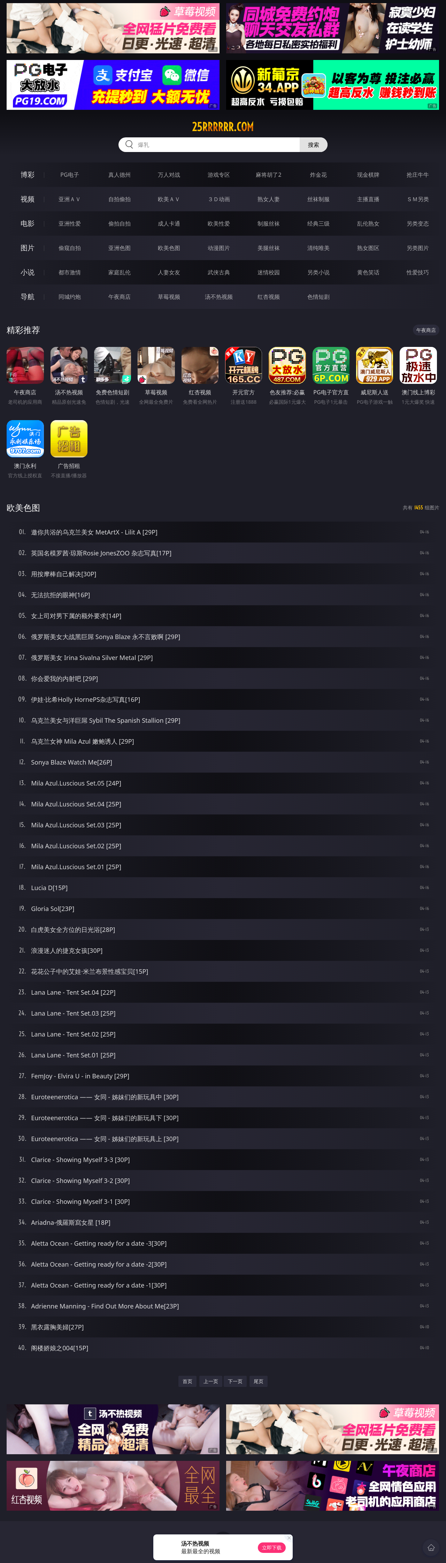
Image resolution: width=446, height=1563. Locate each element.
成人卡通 (169, 223)
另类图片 (418, 248)
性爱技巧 (418, 272)
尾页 (258, 1381)
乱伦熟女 (368, 223)
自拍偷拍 (119, 199)
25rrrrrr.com (223, 127)
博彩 (27, 174)
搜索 (313, 145)
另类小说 (318, 272)
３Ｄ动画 (219, 199)
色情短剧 (318, 297)
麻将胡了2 (268, 175)
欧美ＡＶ (169, 199)
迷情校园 (268, 272)
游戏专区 (219, 175)
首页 (187, 1381)
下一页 (235, 1381)
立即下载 (272, 1547)
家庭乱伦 (119, 272)
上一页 (210, 1381)
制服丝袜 (268, 223)
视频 (27, 199)
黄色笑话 (368, 272)
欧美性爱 (219, 223)
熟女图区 (368, 248)
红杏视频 (268, 297)
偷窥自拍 (70, 248)
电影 (27, 223)
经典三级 (318, 223)
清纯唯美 (318, 248)
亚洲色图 (119, 248)
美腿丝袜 (268, 248)
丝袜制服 (318, 199)
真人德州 (119, 175)
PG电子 (69, 175)
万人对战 (169, 175)
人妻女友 (169, 272)
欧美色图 (169, 248)
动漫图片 (219, 248)
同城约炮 (70, 297)
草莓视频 (169, 297)
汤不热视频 (219, 297)
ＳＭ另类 (418, 199)
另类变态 (418, 223)
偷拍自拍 (119, 223)
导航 (27, 296)
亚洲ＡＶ (70, 199)
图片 (27, 247)
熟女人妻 (268, 199)
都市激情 (70, 272)
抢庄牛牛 (418, 175)
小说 (27, 272)
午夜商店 (119, 297)
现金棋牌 (368, 175)
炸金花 (318, 175)
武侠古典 (219, 272)
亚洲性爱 (70, 223)
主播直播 (368, 199)
